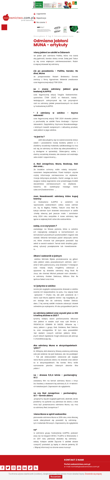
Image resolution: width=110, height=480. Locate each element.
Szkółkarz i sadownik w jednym (46, 256)
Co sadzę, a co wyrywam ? (43, 226)
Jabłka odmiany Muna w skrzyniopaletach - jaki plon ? (54, 346)
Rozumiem (56, 477)
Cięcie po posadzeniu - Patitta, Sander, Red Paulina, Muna (54, 72)
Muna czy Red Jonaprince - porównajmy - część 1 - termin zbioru (54, 394)
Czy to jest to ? (37, 137)
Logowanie (41, 13)
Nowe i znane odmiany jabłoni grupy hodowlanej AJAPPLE (54, 90)
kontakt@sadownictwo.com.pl (85, 466)
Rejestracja (41, 18)
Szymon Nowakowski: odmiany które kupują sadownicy (54, 197)
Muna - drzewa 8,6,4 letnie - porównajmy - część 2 (54, 376)
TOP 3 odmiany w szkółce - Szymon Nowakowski (54, 114)
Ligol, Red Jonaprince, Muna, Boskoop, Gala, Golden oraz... (54, 165)
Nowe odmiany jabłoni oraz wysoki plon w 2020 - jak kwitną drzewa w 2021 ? (54, 314)
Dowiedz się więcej (93, 474)
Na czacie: (42, 22)
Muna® (33, 430)
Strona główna (39, 36)
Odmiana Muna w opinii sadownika (48, 414)
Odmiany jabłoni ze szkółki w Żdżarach (50, 52)
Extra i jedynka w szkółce (43, 286)
